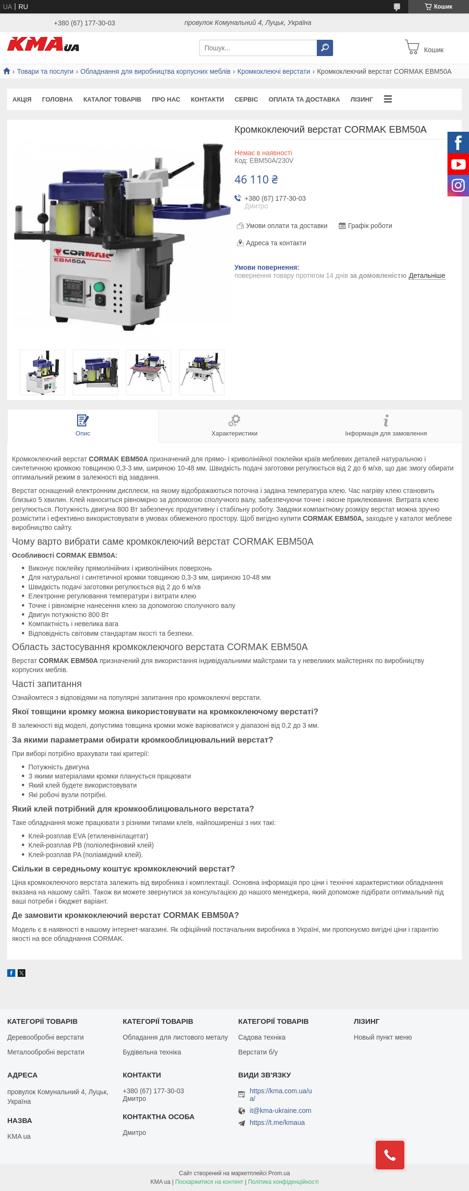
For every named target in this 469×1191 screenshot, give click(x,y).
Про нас (166, 99)
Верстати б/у (258, 1052)
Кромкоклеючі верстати (273, 71)
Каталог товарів (112, 99)
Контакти (207, 99)
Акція (22, 99)
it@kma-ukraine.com (281, 1110)
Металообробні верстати (45, 1052)
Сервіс (246, 99)
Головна (57, 99)
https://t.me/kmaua (277, 1122)
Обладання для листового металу (175, 1037)
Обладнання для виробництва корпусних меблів (155, 71)
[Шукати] (325, 48)
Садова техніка (262, 1037)
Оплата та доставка (304, 99)
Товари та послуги (45, 71)
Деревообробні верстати (45, 1037)
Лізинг (362, 99)
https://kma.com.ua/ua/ (281, 1094)
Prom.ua (279, 1173)
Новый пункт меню (383, 1037)
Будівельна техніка (152, 1052)
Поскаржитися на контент (209, 1182)
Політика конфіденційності (283, 1182)
